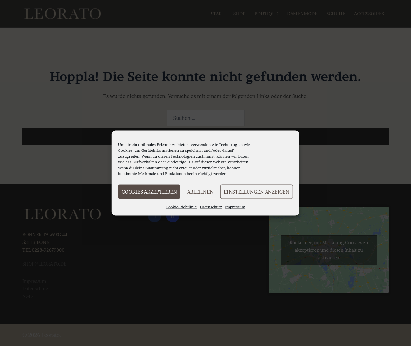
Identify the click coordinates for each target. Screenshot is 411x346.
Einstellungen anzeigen (256, 191)
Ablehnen (200, 191)
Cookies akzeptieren (149, 191)
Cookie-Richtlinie (181, 207)
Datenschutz (211, 207)
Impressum (235, 207)
